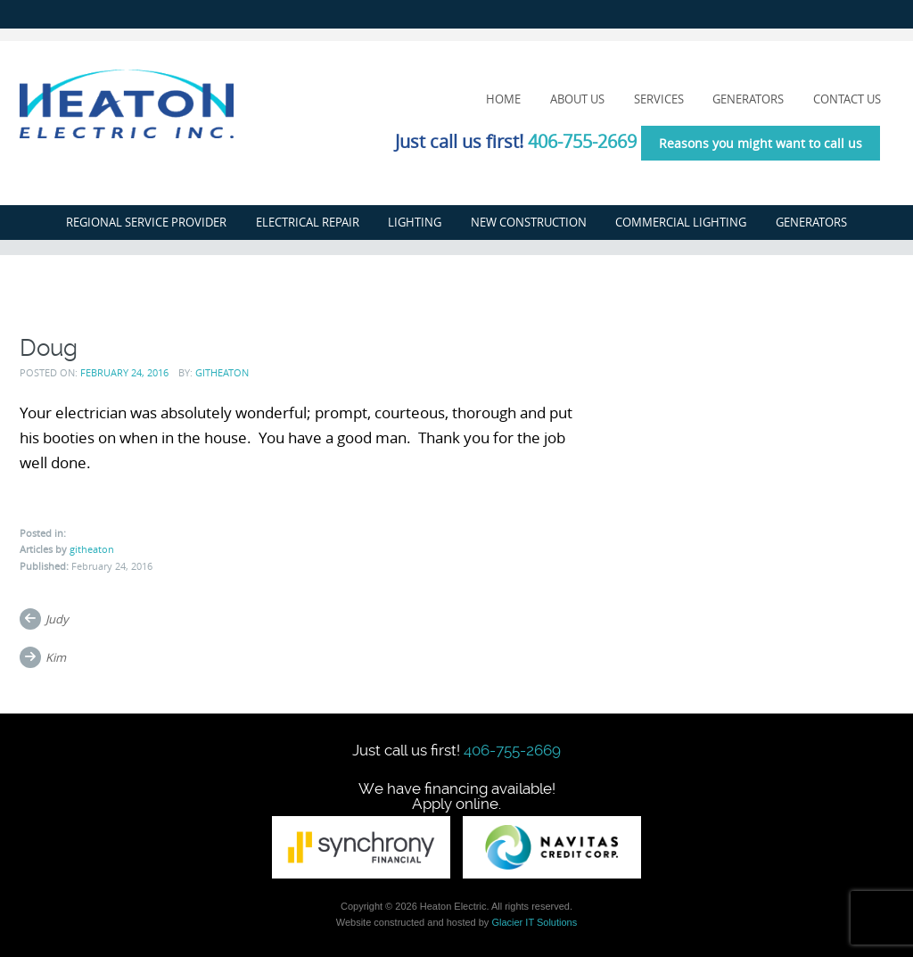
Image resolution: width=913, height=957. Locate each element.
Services (659, 99)
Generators (748, 99)
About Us (577, 99)
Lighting (414, 222)
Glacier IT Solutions (534, 922)
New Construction (529, 222)
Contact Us (847, 99)
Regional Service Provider (146, 222)
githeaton (222, 372)
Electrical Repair (307, 222)
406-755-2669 (582, 141)
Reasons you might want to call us (760, 143)
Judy (57, 619)
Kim (55, 657)
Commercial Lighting (680, 222)
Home (503, 99)
